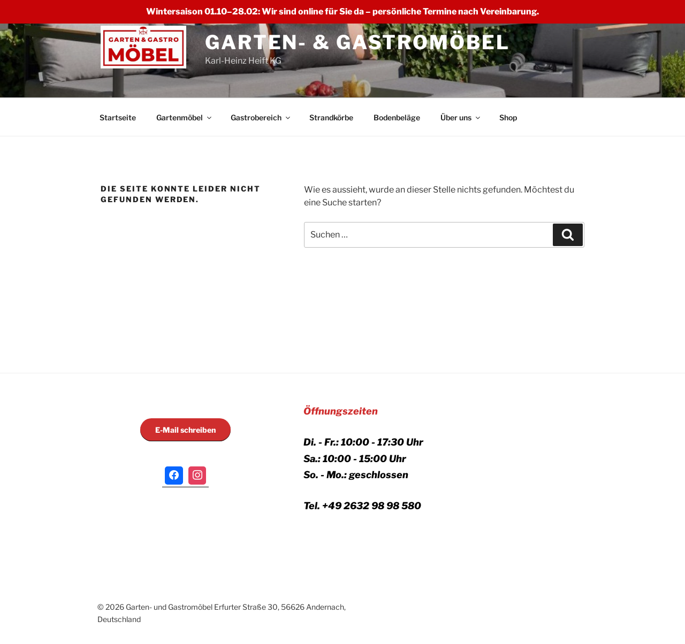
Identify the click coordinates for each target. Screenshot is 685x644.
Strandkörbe (331, 117)
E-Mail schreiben (185, 429)
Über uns (461, 117)
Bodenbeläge (397, 117)
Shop (508, 117)
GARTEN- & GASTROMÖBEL (357, 42)
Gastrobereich (261, 117)
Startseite (118, 117)
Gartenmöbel (184, 117)
